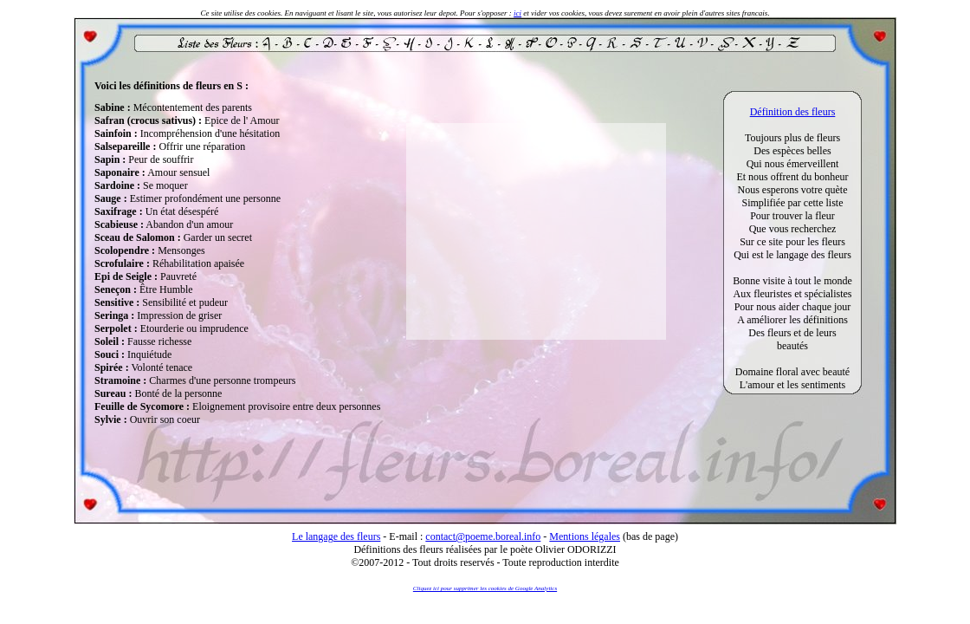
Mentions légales (584, 536)
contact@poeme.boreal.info (482, 536)
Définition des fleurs (793, 112)
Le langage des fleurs (336, 536)
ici (517, 13)
